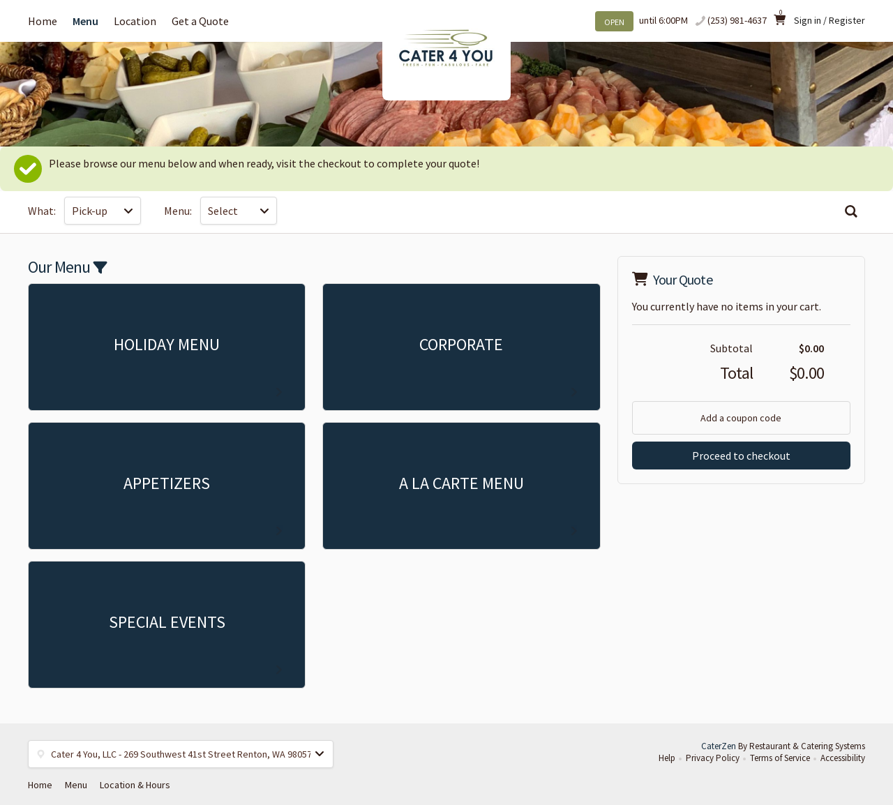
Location (135, 21)
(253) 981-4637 (737, 20)
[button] (180, 754)
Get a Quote (200, 21)
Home (42, 21)
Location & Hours (135, 784)
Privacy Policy (713, 758)
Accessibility (842, 758)
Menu (85, 21)
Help (667, 758)
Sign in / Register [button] (829, 20)
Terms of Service (780, 758)
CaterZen (718, 746)
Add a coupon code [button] (740, 418)
